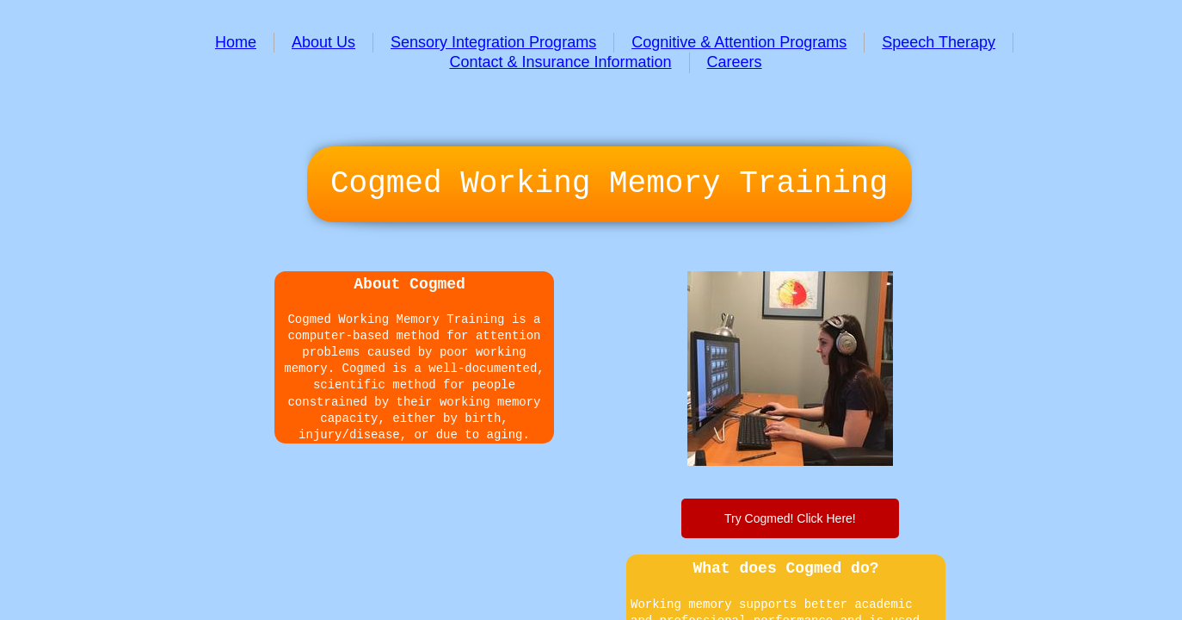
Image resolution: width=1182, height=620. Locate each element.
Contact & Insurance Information (560, 62)
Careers (734, 62)
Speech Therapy (938, 42)
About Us (323, 42)
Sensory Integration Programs (493, 42)
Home (235, 42)
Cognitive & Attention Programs (738, 42)
